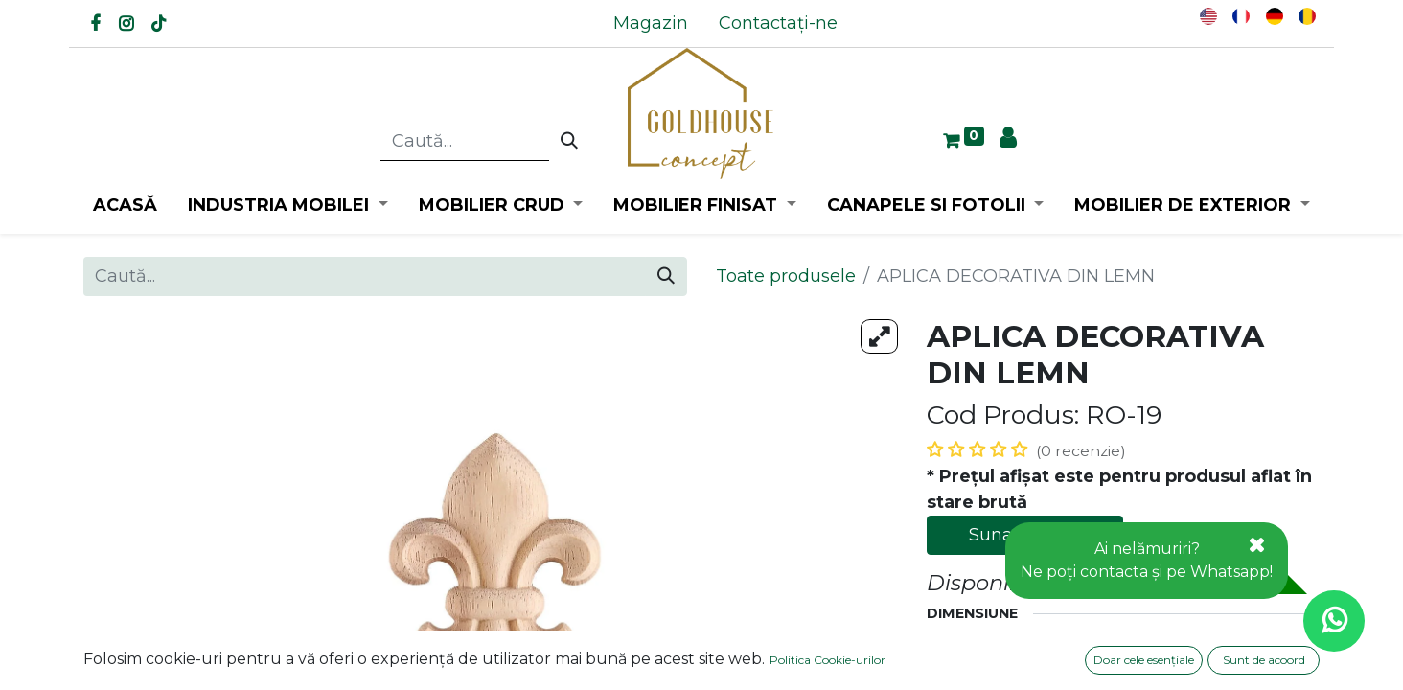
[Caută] (569, 142)
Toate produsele (786, 276)
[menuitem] (650, 23)
